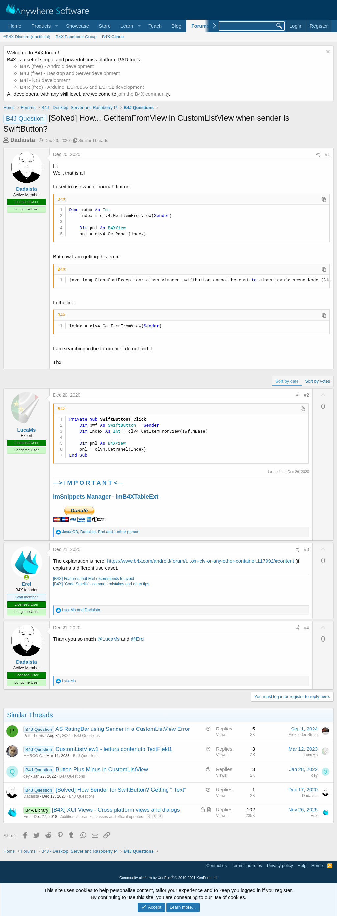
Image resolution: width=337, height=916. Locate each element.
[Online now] (26, 577)
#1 (327, 154)
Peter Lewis (33, 735)
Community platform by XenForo (168, 877)
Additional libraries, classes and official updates (101, 816)
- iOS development (45, 80)
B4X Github (113, 36)
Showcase (77, 26)
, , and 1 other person (100, 532)
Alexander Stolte (303, 734)
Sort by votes (317, 381)
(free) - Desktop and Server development (70, 73)
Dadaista (22, 140)
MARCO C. (33, 756)
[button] (43, 26)
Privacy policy (280, 865)
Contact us (216, 865)
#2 (306, 395)
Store (105, 26)
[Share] (318, 154)
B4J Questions (87, 735)
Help (302, 865)
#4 (306, 627)
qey (26, 776)
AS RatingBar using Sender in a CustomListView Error (122, 729)
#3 (306, 549)
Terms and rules (247, 865)
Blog (176, 26)
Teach (155, 26)
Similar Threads (93, 140)
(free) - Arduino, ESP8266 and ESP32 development (82, 87)
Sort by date (286, 381)
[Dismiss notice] (327, 52)
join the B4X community (143, 94)
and (81, 610)
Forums (200, 26)
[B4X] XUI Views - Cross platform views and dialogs (116, 810)
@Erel (137, 639)
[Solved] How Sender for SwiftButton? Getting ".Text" (121, 790)
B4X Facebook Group (76, 36)
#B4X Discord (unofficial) (26, 36)
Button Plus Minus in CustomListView (102, 769)
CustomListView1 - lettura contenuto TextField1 (114, 749)
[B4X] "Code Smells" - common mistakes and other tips (101, 584)
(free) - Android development (57, 66)
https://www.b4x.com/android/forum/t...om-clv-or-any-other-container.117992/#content (200, 561)
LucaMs (26, 430)
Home (14, 26)
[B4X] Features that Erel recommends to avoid (93, 578)
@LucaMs (108, 639)
